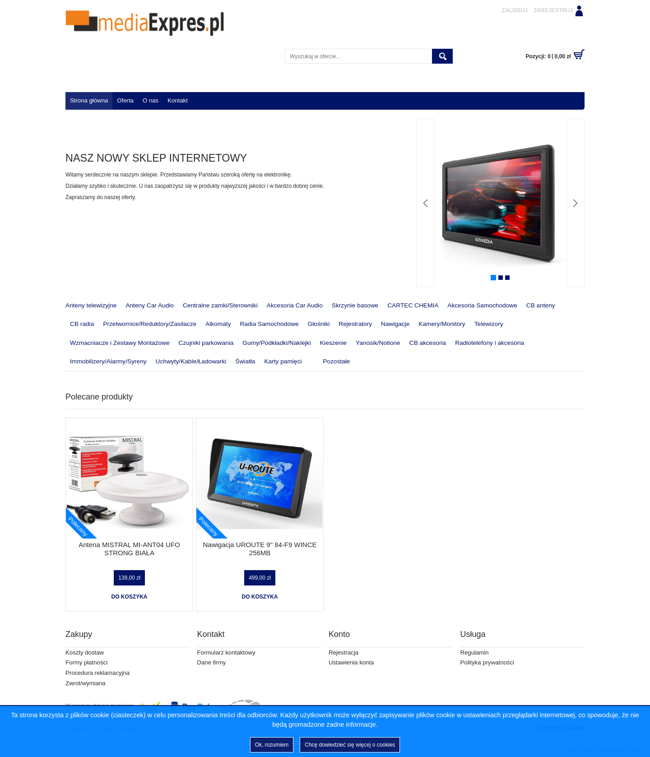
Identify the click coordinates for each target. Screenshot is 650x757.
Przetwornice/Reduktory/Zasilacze (149, 323)
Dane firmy (211, 662)
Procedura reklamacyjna (97, 672)
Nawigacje (395, 323)
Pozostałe (330, 362)
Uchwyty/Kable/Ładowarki (191, 361)
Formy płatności (86, 662)
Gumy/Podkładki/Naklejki (276, 342)
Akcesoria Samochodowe (482, 305)
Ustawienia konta (351, 662)
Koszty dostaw (84, 652)
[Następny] (575, 203)
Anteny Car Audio (149, 305)
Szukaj (442, 56)
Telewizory (488, 323)
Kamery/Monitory (441, 323)
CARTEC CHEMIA (412, 305)
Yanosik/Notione (378, 342)
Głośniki (319, 323)
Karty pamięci (283, 361)
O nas (150, 100)
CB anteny (540, 305)
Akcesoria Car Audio (295, 305)
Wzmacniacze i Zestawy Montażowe (120, 342)
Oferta (125, 100)
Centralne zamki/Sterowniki (220, 305)
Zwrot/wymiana (85, 683)
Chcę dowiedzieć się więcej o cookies (350, 745)
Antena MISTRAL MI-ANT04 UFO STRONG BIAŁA (129, 549)
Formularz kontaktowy (226, 652)
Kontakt (177, 100)
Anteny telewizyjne (90, 305)
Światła (245, 361)
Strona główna (89, 100)
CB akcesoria (427, 342)
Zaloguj (515, 10)
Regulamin (474, 652)
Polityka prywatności (487, 662)
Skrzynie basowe (355, 305)
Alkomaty (218, 323)
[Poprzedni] (425, 203)
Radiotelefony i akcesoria (489, 342)
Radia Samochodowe (269, 323)
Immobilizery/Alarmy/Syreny (108, 361)
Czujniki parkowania (206, 342)
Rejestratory (355, 323)
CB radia (82, 323)
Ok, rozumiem (272, 745)
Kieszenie (333, 342)
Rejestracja (343, 652)
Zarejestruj (553, 10)
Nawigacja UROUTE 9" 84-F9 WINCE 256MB (259, 549)
